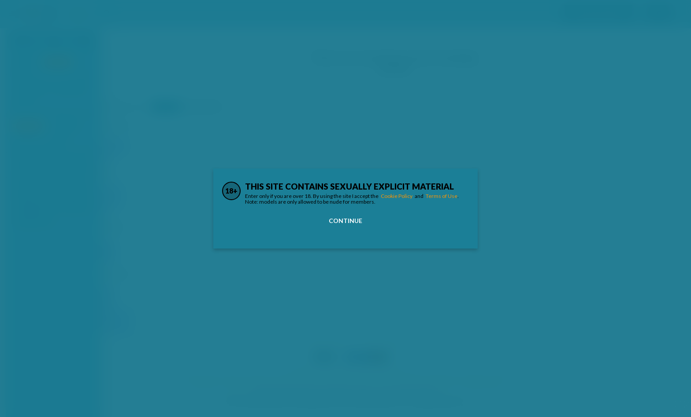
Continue (345, 220)
